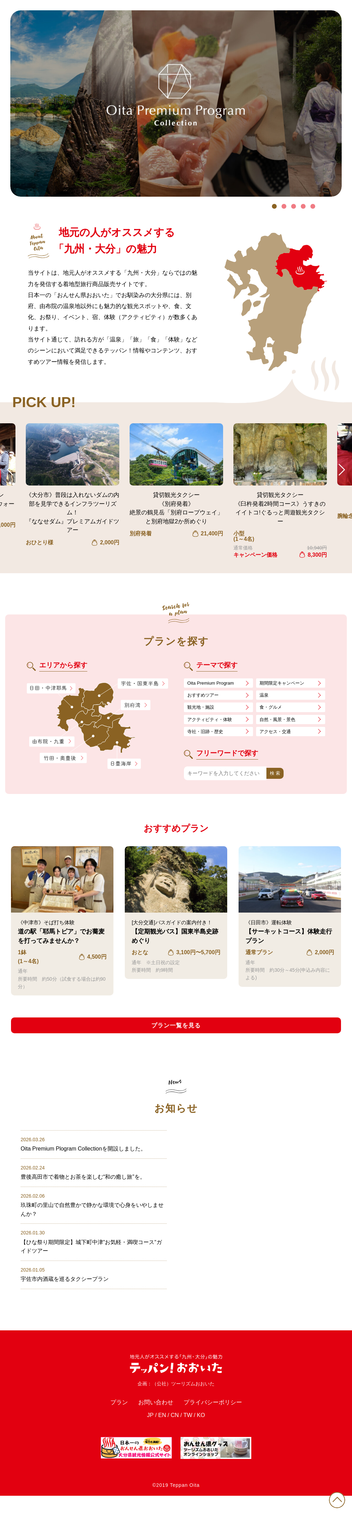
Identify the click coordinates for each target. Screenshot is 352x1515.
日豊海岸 (124, 763)
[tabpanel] (176, 103)
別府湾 (135, 705)
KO (204, 1434)
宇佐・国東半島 (143, 683)
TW (189, 1434)
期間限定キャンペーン (285, 683)
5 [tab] (312, 206)
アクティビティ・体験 (213, 723)
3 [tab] (293, 206)
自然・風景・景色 (280, 723)
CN (174, 1434)
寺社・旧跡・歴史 (208, 736)
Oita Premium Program (213, 683)
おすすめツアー (205, 696)
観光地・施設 (202, 709)
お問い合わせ (152, 1419)
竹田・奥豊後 (64, 757)
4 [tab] (303, 206)
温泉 (265, 696)
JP (147, 1434)
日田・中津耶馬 (46, 688)
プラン (110, 1419)
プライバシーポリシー (217, 1419)
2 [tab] (284, 206)
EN (160, 1434)
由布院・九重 (52, 741)
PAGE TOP (334, 1497)
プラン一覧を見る (176, 1031)
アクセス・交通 (278, 736)
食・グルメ (272, 709)
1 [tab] (274, 206)
